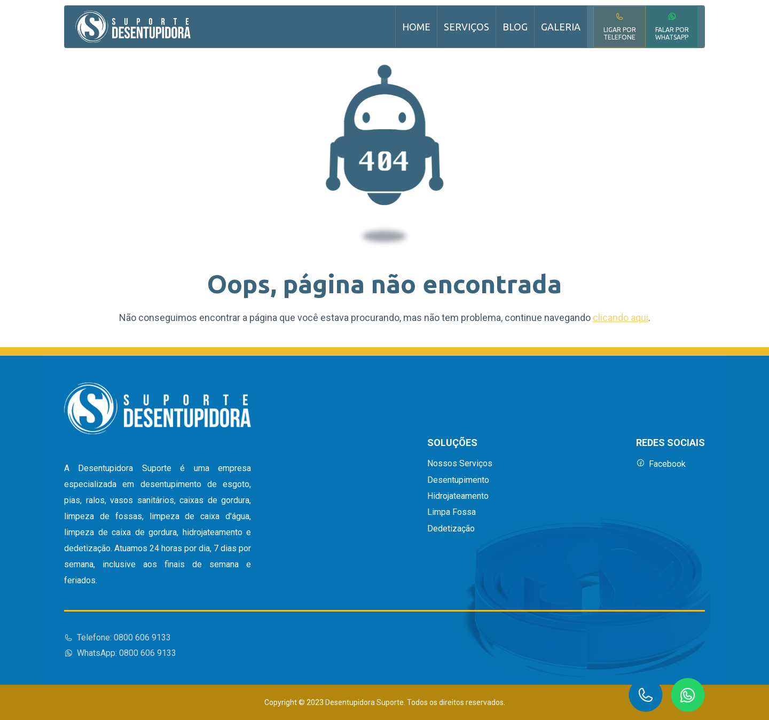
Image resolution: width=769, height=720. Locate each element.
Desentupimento (458, 480)
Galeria (560, 26)
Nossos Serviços (459, 463)
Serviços (466, 26)
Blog (515, 26)
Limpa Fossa (451, 512)
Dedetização (451, 529)
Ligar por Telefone (619, 26)
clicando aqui (620, 317)
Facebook (661, 464)
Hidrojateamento (458, 496)
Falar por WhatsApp (672, 26)
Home (416, 26)
